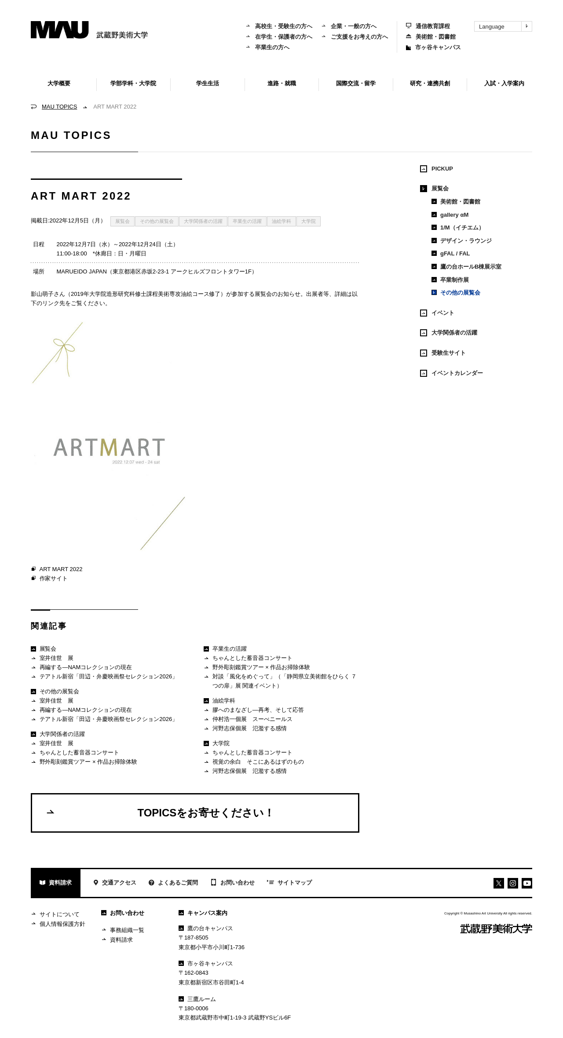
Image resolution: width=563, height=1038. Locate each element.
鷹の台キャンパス (206, 928)
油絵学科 (281, 221)
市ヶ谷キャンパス (433, 47)
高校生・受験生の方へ (278, 26)
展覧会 (122, 221)
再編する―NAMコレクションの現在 (81, 667)
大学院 (308, 221)
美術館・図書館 (431, 36)
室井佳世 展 (52, 658)
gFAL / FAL (450, 253)
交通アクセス (114, 883)
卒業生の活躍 (247, 221)
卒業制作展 (450, 280)
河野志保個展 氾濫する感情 (245, 729)
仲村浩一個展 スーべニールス (248, 719)
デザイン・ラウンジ (461, 240)
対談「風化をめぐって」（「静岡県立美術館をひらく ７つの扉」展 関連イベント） (280, 681)
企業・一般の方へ (349, 26)
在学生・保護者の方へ (278, 36)
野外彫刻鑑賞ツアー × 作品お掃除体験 (84, 762)
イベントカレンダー (451, 373)
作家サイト (49, 578)
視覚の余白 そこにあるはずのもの (253, 762)
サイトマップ (289, 883)
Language (505, 26)
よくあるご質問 (173, 883)
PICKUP (436, 168)
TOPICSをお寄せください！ (159, 812)
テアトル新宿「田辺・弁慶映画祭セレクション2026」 (104, 677)
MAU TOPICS (59, 106)
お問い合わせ (232, 883)
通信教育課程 (428, 26)
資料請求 (56, 883)
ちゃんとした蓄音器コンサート (75, 753)
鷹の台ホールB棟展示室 (466, 266)
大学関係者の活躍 (203, 221)
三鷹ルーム (197, 999)
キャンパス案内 (203, 913)
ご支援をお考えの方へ (354, 36)
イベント (437, 313)
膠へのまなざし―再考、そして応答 (253, 710)
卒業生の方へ (267, 47)
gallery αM (449, 214)
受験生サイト (443, 353)
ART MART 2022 (56, 569)
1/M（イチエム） (457, 227)
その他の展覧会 (157, 221)
